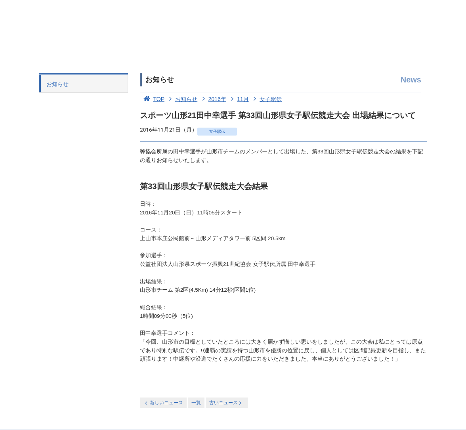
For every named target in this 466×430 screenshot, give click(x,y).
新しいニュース (163, 403)
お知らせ (57, 84)
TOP (152, 99)
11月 (238, 99)
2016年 (212, 99)
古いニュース (226, 403)
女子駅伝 (266, 99)
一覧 (196, 402)
